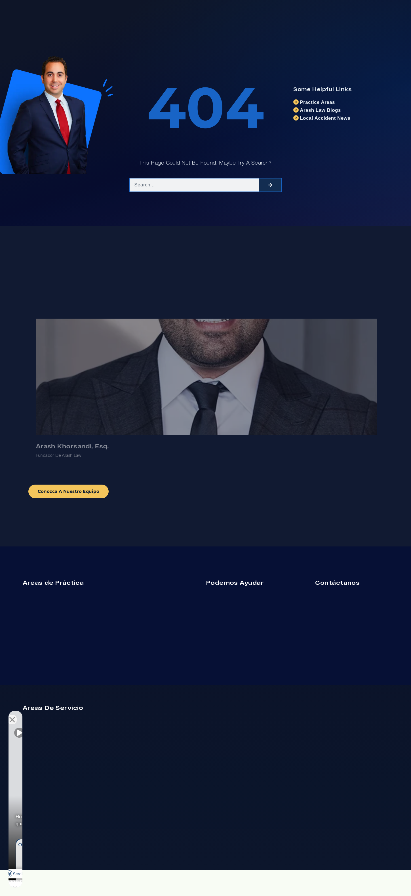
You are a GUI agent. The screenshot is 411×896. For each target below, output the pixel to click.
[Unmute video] (18, 714)
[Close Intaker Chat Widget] (100, 714)
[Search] (270, 186)
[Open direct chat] (88, 714)
